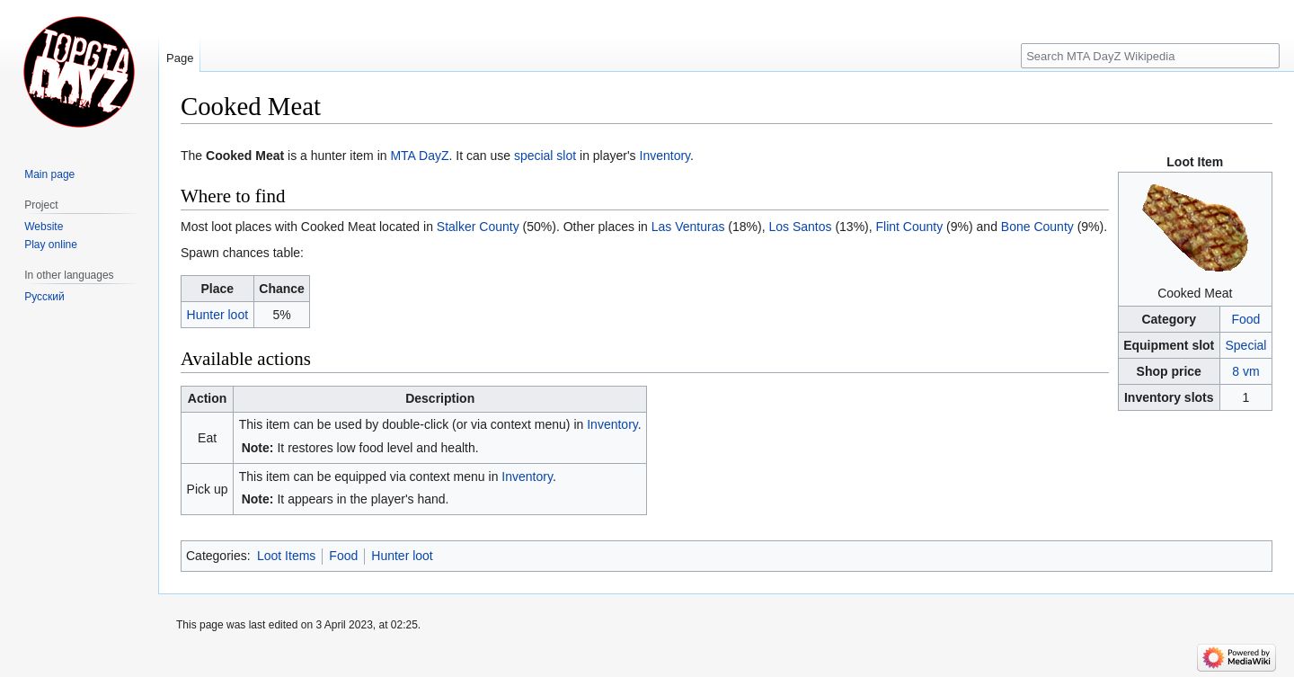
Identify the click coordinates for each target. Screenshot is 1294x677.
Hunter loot (217, 314)
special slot (545, 155)
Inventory (665, 155)
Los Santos (799, 226)
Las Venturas (688, 226)
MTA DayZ (419, 155)
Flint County (910, 226)
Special (1245, 345)
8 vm (1245, 371)
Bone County (1037, 226)
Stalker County (478, 226)
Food (1245, 319)
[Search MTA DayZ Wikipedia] (1150, 55)
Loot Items (286, 555)
